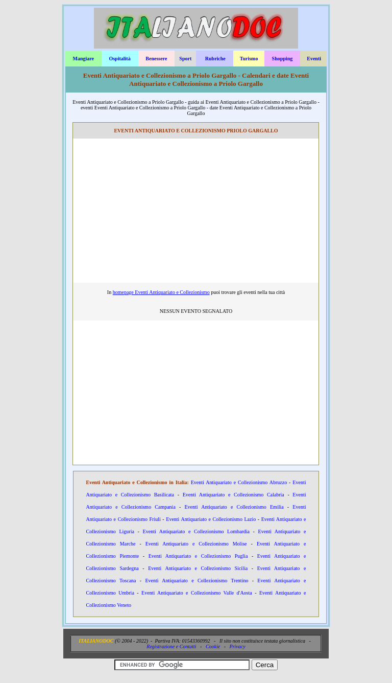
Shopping (282, 58)
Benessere (156, 58)
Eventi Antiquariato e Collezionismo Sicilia (198, 568)
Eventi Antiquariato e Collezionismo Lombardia (196, 531)
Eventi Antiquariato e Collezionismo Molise (196, 544)
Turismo (249, 58)
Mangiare (82, 58)
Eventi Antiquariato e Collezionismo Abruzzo (239, 482)
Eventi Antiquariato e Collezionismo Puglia (198, 556)
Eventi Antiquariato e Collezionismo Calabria (233, 494)
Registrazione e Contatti (171, 646)
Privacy (238, 646)
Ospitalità (119, 58)
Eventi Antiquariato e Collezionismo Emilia (234, 507)
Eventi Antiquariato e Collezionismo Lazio (211, 519)
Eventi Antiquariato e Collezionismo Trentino (196, 580)
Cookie (213, 646)
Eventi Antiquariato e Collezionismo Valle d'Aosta (196, 593)
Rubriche (215, 58)
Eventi (314, 58)
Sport (185, 58)
